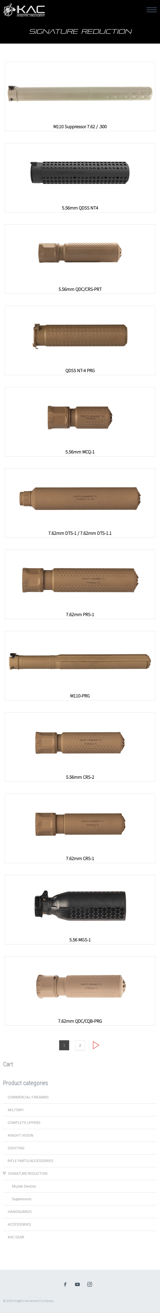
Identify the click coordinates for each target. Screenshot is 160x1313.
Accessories (19, 1224)
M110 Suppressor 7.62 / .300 (80, 126)
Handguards (20, 1212)
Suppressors (21, 1199)
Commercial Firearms (28, 1097)
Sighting (16, 1148)
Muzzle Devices (24, 1186)
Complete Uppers (24, 1123)
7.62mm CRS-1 (80, 858)
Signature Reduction (28, 1173)
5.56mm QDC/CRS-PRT (80, 289)
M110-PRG (80, 696)
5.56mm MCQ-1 (80, 452)
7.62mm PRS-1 (80, 614)
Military (16, 1110)
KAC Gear (16, 1237)
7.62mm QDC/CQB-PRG (80, 1021)
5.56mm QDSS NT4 (80, 208)
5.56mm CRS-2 (80, 777)
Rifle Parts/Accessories (30, 1161)
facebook (65, 1284)
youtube (77, 1284)
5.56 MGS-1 (80, 940)
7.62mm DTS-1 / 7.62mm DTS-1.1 (80, 533)
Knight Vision (20, 1135)
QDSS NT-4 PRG (80, 370)
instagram (90, 1284)
